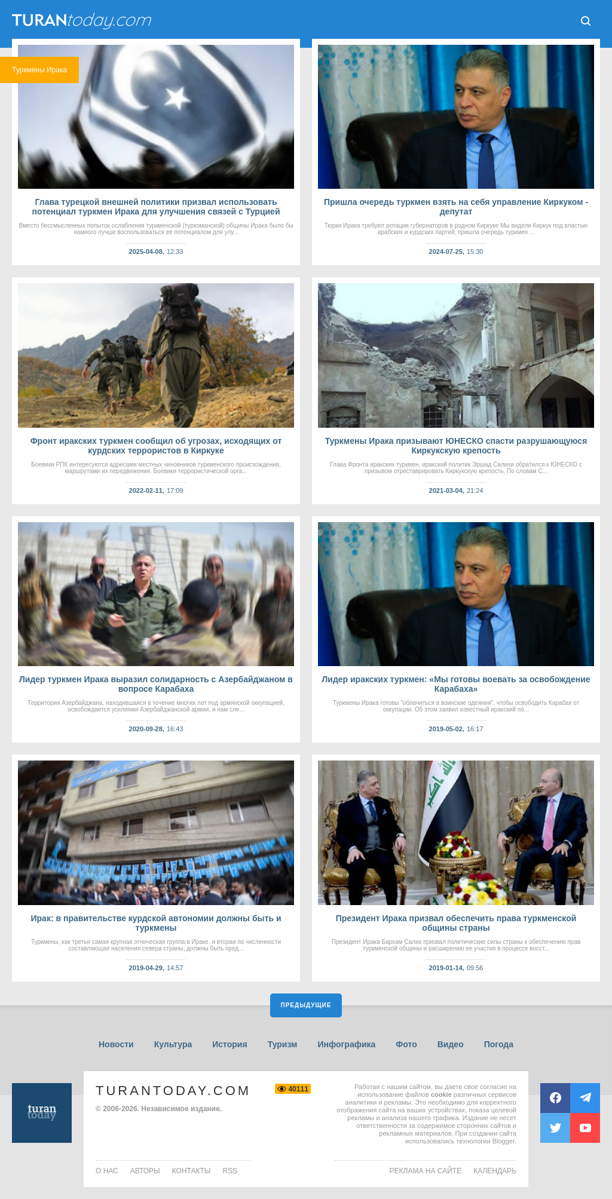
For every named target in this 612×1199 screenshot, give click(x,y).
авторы (145, 1171)
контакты (191, 1171)
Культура (173, 1044)
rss (229, 1171)
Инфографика (346, 1044)
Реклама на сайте (426, 1171)
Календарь (494, 1171)
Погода (498, 1044)
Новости (116, 1044)
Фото (406, 1044)
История (229, 1044)
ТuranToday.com (83, 21)
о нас (107, 1171)
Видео (450, 1044)
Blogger (503, 1141)
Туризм (283, 1044)
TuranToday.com (173, 1090)
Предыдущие (306, 1005)
